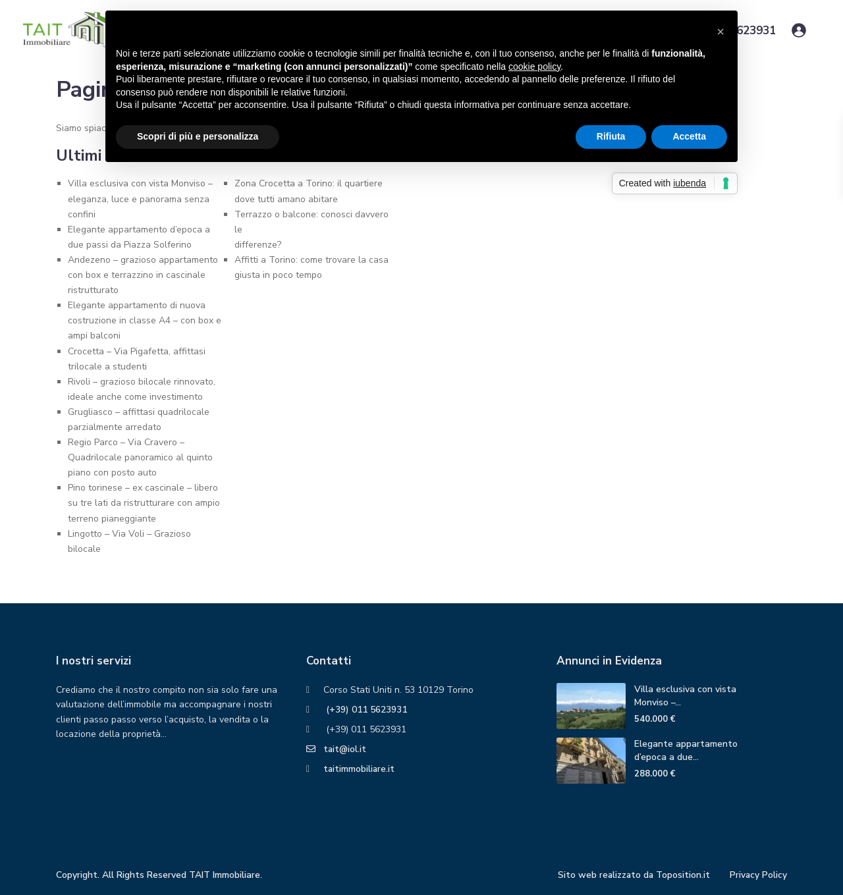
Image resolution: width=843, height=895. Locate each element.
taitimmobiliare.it (359, 769)
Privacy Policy (758, 875)
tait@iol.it (345, 749)
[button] (720, 31)
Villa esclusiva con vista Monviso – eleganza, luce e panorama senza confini (140, 198)
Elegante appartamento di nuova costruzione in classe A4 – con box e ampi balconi (144, 320)
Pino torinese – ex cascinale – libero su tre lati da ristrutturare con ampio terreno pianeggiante (144, 502)
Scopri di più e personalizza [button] (197, 136)
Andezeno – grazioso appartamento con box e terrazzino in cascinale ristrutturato (143, 275)
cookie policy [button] (534, 66)
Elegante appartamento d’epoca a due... (686, 750)
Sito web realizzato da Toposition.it (632, 875)
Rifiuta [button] (611, 136)
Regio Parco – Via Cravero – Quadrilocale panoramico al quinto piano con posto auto (140, 457)
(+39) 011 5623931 (365, 709)
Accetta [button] (689, 136)
